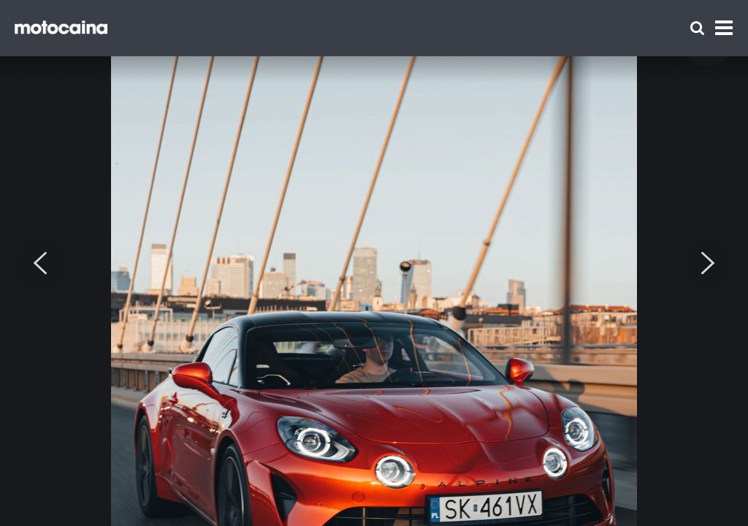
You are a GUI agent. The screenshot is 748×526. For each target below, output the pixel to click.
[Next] (707, 263)
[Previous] (40, 263)
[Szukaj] (697, 28)
